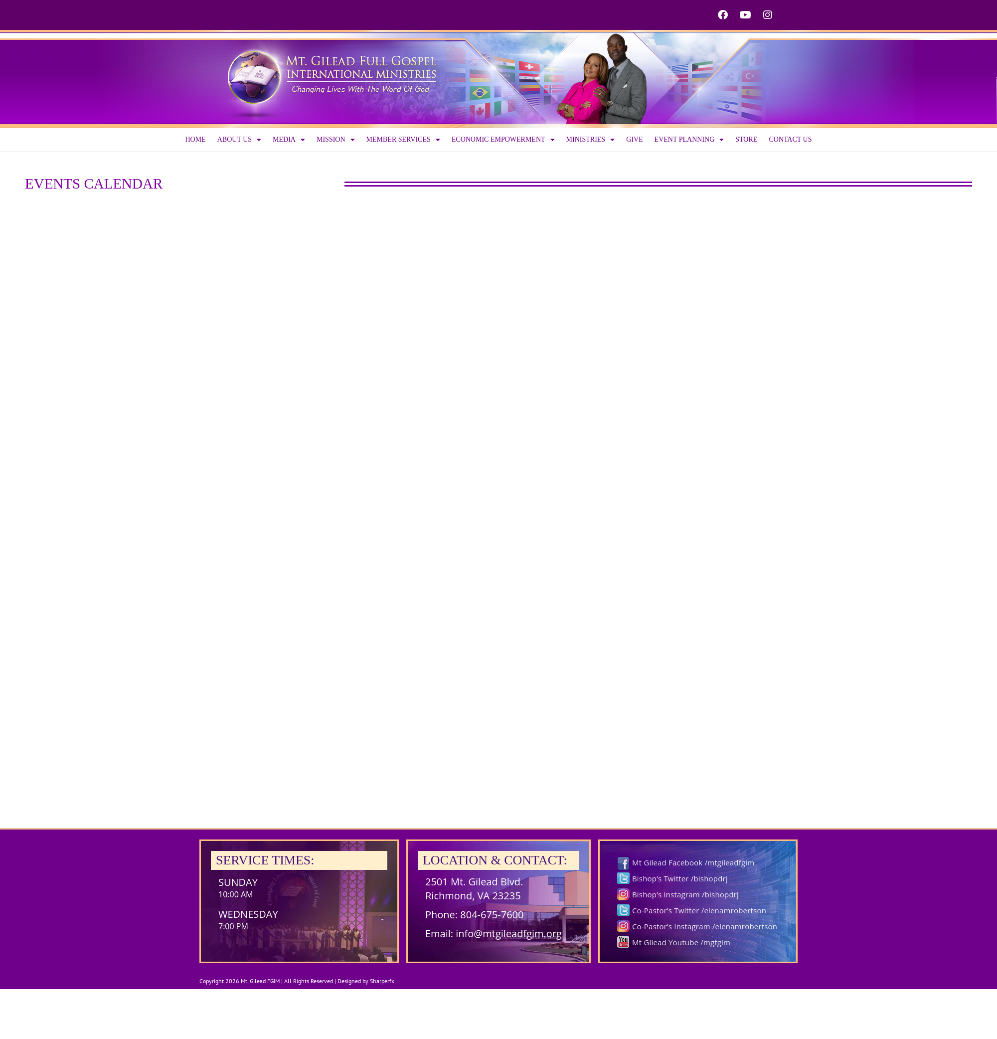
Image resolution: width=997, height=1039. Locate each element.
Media (289, 139)
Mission (336, 139)
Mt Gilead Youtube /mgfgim (681, 942)
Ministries (590, 139)
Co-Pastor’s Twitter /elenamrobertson (699, 910)
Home (195, 139)
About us (239, 139)
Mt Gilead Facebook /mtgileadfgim (693, 862)
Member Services (403, 139)
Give (634, 139)
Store (746, 139)
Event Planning (689, 139)
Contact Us (790, 139)
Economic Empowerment (503, 139)
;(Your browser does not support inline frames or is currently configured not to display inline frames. (498, 495)
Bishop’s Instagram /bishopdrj (685, 894)
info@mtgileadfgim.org (509, 933)
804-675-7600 (491, 914)
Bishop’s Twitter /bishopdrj (680, 878)
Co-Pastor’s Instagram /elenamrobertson (704, 926)
